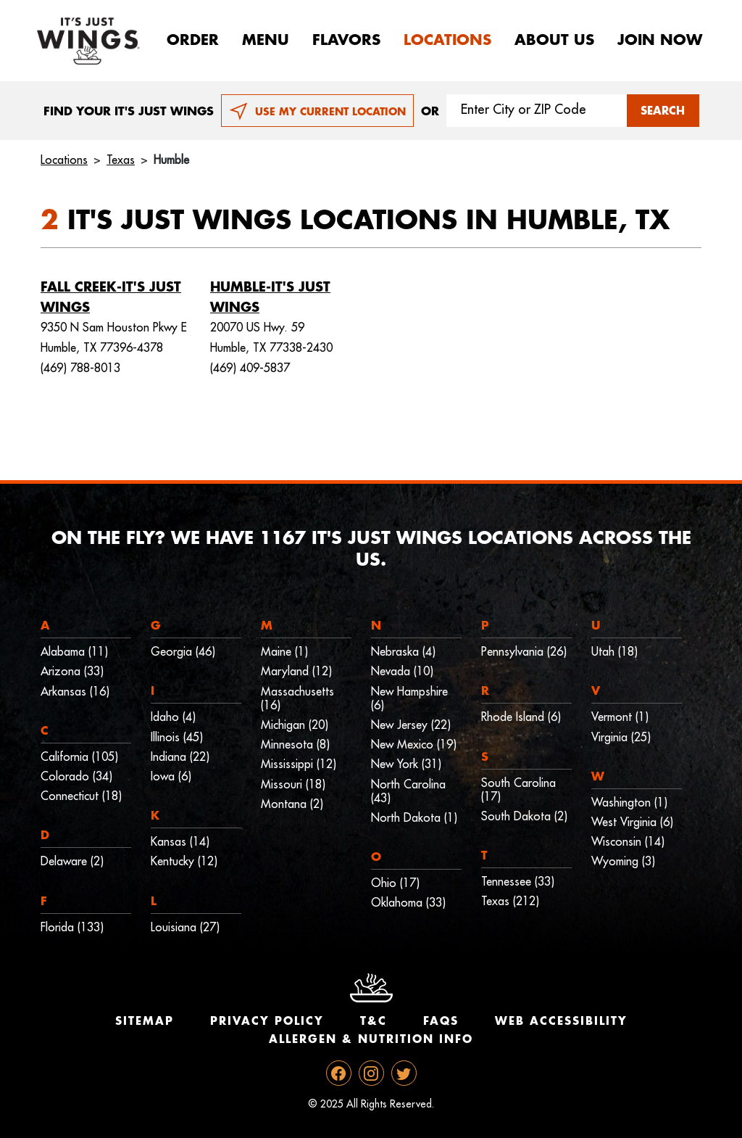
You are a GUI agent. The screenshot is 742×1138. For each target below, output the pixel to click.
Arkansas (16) (75, 692)
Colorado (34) (76, 777)
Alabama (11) (74, 652)
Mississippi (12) (298, 764)
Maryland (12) (296, 671)
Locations (447, 40)
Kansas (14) (180, 842)
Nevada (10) (402, 671)
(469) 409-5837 (250, 368)
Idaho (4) (173, 717)
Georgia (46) (183, 652)
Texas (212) (510, 901)
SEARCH (663, 111)
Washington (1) (629, 803)
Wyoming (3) (623, 861)
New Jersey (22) (411, 725)
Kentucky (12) (184, 861)
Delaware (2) (72, 861)
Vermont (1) (620, 717)
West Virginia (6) (632, 822)
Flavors (346, 40)
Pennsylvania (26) (524, 652)
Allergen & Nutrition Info (371, 1039)
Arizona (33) (72, 671)
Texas (121, 160)
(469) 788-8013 (80, 368)
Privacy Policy (267, 1021)
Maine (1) (284, 652)
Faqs (441, 1021)
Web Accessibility (561, 1021)
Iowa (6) (171, 777)
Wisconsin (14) (627, 842)
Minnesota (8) (295, 745)
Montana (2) (292, 804)
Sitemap (144, 1021)
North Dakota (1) (414, 818)
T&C (373, 1021)
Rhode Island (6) (521, 717)
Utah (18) (614, 652)
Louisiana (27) (185, 927)
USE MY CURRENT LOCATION (317, 111)
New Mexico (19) (414, 745)
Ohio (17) (395, 883)
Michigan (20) (294, 725)
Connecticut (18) (81, 796)
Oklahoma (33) (408, 903)
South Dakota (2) (524, 816)
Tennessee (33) (517, 882)
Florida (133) (72, 927)
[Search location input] (537, 110)
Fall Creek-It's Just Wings (111, 297)
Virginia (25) (621, 737)
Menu (265, 40)
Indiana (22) (180, 757)
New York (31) (406, 764)
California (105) (79, 757)
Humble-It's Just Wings (270, 297)
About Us (554, 40)
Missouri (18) (293, 785)
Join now (659, 40)
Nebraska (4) (403, 652)
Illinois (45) (177, 737)
